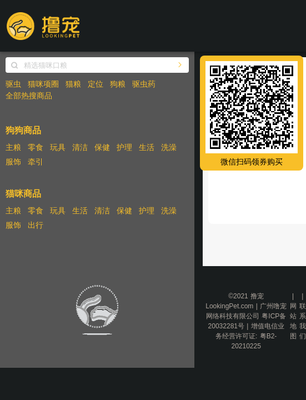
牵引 (35, 161)
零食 (35, 147)
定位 (95, 83)
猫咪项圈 (43, 83)
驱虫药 (143, 83)
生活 (146, 147)
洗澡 (169, 147)
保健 (102, 147)
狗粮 (118, 83)
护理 (124, 147)
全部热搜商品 (29, 95)
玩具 (58, 147)
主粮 (13, 147)
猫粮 (73, 83)
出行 (35, 225)
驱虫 (13, 83)
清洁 (80, 147)
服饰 (13, 161)
